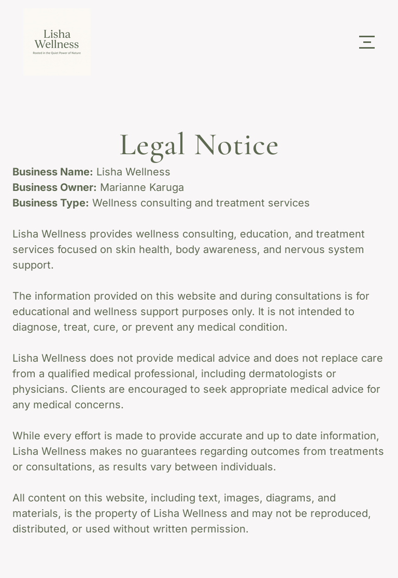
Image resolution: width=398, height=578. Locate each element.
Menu (367, 36)
